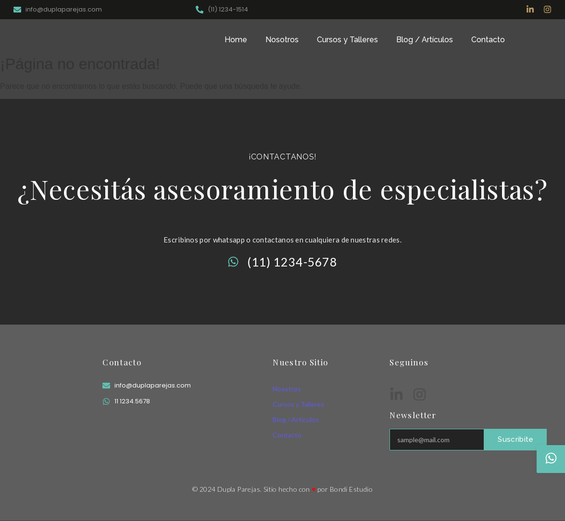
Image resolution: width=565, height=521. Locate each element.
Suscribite (515, 439)
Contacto (488, 39)
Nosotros (282, 39)
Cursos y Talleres (347, 39)
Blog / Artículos (424, 39)
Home (236, 39)
